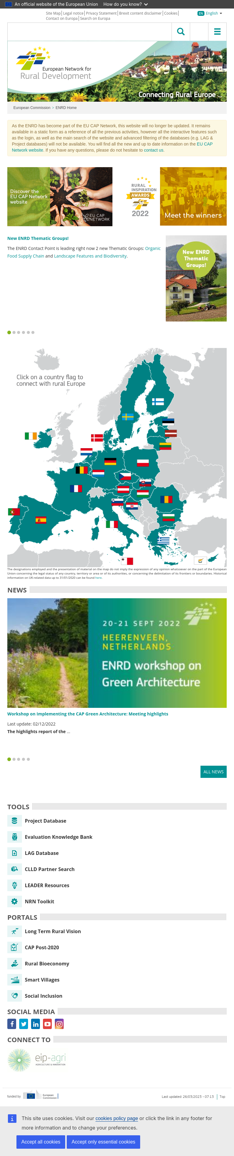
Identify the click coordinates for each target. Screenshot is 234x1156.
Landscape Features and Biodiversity (90, 256)
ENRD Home (65, 108)
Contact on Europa (62, 18)
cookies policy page (116, 1118)
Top (222, 1097)
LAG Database (33, 853)
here (98, 578)
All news (214, 772)
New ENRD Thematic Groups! (38, 238)
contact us (153, 150)
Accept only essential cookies (103, 1141)
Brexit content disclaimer (140, 13)
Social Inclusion (34, 996)
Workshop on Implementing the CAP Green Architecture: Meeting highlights (87, 714)
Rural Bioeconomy (38, 963)
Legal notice (73, 13)
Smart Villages (33, 980)
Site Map (53, 13)
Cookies (171, 13)
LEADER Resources (38, 885)
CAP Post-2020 (33, 947)
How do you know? (126, 4)
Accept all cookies (40, 1141)
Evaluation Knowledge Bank (50, 837)
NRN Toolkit (30, 901)
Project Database (36, 821)
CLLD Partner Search (41, 869)
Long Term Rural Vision (44, 931)
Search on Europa (95, 18)
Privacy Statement (101, 13)
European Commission (31, 108)
